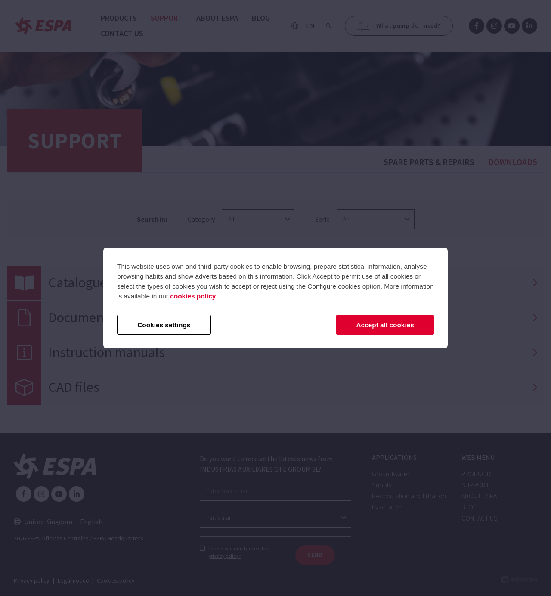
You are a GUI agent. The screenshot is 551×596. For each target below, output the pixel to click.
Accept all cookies (385, 325)
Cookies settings (163, 325)
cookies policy (193, 296)
